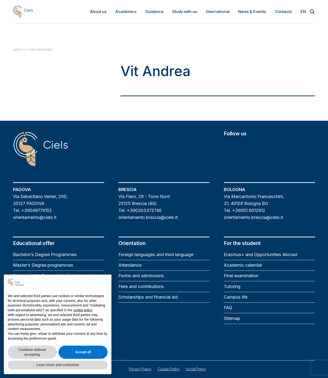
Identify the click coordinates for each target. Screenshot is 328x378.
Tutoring (232, 286)
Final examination (241, 275)
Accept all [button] (83, 352)
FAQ (228, 307)
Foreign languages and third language (155, 254)
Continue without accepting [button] (32, 352)
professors (41, 49)
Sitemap (232, 318)
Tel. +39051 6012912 (244, 210)
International (218, 11)
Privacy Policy (140, 369)
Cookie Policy (169, 369)
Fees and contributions (141, 286)
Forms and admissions (141, 275)
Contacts (283, 11)
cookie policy (82, 310)
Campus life (236, 297)
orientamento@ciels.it (34, 217)
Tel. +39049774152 (32, 210)
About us (98, 11)
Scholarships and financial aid (148, 297)
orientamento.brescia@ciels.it (148, 217)
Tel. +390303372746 (140, 210)
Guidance (154, 11)
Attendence (129, 265)
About (19, 49)
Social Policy (196, 369)
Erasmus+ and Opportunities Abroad (260, 254)
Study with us (184, 11)
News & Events (252, 11)
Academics (126, 11)
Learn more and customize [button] (57, 365)
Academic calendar (243, 265)
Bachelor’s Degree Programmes (45, 254)
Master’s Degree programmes (43, 265)
